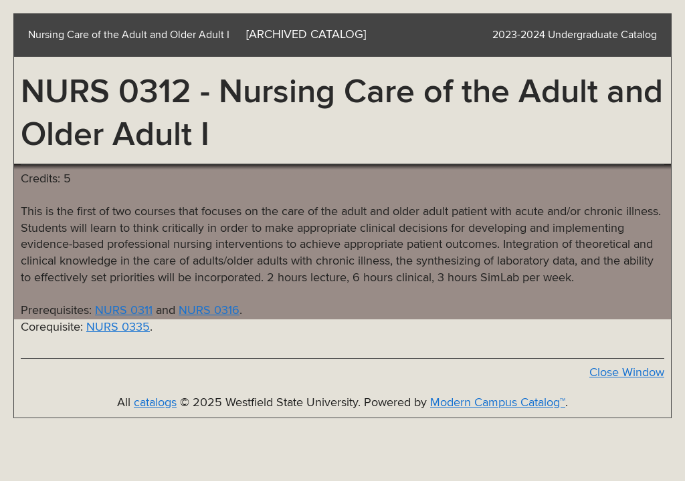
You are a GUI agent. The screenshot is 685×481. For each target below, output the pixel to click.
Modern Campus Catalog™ (497, 403)
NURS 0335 (118, 327)
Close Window (626, 373)
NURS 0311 (124, 311)
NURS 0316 (209, 311)
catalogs (155, 403)
